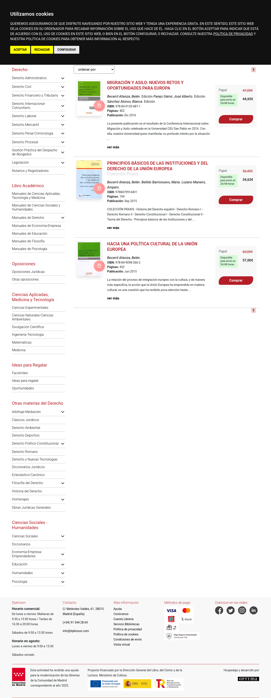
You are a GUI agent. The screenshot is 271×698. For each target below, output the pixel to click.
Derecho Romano (25, 452)
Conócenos (121, 614)
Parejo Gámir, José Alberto (173, 96)
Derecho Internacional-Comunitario (28, 106)
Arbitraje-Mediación (26, 412)
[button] (62, 78)
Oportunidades (23, 388)
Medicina (19, 350)
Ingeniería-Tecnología (28, 335)
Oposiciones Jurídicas (28, 272)
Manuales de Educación (29, 234)
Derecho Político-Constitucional (35, 443)
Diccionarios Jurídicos (28, 467)
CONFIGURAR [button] (66, 49)
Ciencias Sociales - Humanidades (29, 525)
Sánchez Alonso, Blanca (124, 102)
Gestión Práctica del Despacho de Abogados (34, 152)
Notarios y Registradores (30, 171)
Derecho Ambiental (26, 428)
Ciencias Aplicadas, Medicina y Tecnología (33, 297)
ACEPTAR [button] (20, 49)
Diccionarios (21, 544)
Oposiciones (23, 263)
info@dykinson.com (76, 631)
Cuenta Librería (123, 619)
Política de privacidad (128, 629)
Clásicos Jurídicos (25, 420)
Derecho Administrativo (29, 78)
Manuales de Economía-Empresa (36, 226)
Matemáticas (21, 342)
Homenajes (20, 499)
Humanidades (22, 573)
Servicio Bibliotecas (126, 624)
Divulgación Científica (28, 327)
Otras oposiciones (25, 279)
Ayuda (118, 609)
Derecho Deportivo (26, 435)
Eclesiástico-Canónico (28, 475)
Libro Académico (28, 185)
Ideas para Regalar (29, 365)
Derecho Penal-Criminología (32, 133)
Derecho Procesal (25, 142)
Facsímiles (20, 373)
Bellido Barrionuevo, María (161, 182)
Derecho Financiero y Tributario (35, 95)
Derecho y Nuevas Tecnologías (35, 459)
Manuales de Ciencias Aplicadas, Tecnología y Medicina (36, 196)
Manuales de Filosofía (28, 241)
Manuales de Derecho (28, 218)
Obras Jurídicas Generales (31, 508)
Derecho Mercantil (25, 125)
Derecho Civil (21, 87)
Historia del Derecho (27, 491)
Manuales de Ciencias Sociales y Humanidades (36, 207)
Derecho (20, 69)
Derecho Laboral (24, 116)
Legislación (20, 162)
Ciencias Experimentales (30, 308)
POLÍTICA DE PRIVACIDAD (233, 34)
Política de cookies (126, 634)
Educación (19, 564)
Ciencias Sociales (25, 536)
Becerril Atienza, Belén (123, 96)
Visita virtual (122, 644)
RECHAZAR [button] (42, 49)
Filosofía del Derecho (27, 483)
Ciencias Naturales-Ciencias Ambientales (32, 317)
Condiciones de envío (128, 639)
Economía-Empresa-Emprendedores (27, 554)
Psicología (19, 582)
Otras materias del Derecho (37, 403)
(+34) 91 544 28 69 (75, 622)
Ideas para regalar (25, 381)
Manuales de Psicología (29, 249)
